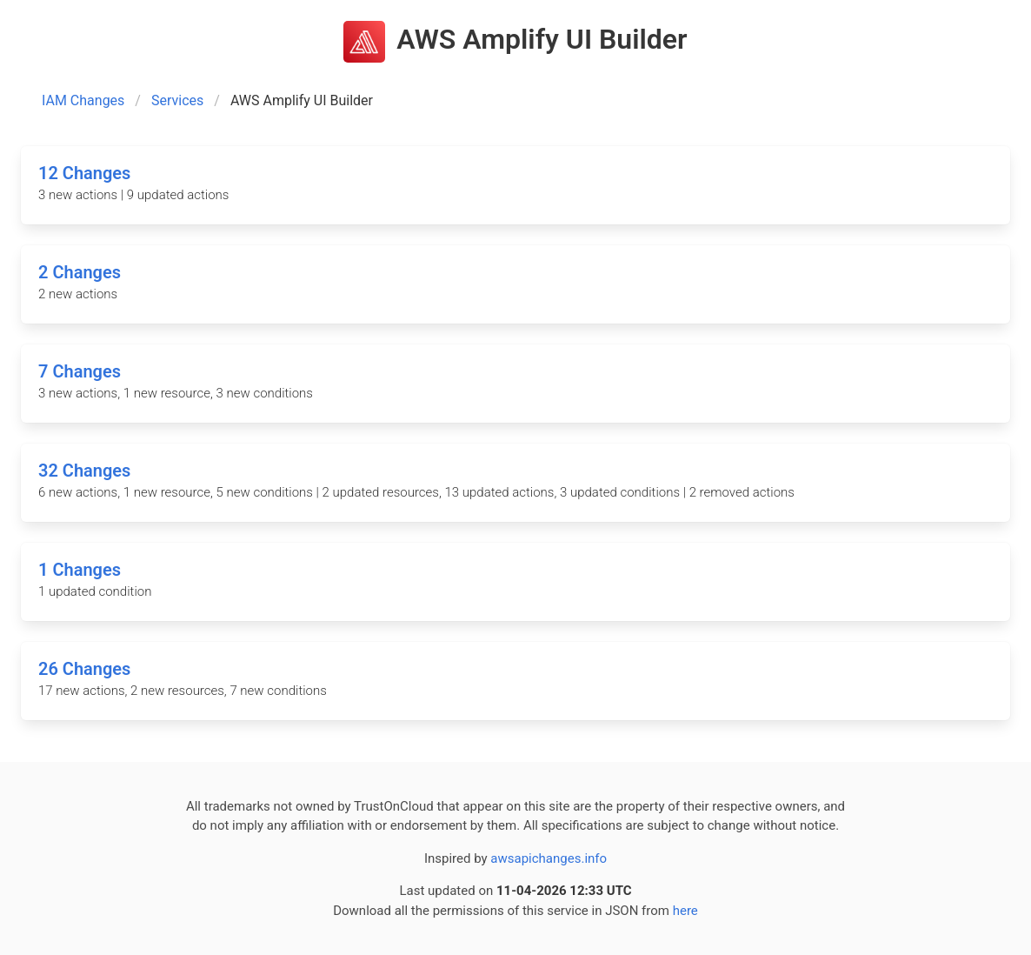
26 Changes (84, 668)
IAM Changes (83, 100)
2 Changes (79, 272)
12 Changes (84, 173)
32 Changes (84, 470)
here (685, 910)
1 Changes (79, 569)
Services (177, 100)
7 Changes (79, 371)
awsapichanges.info (548, 858)
